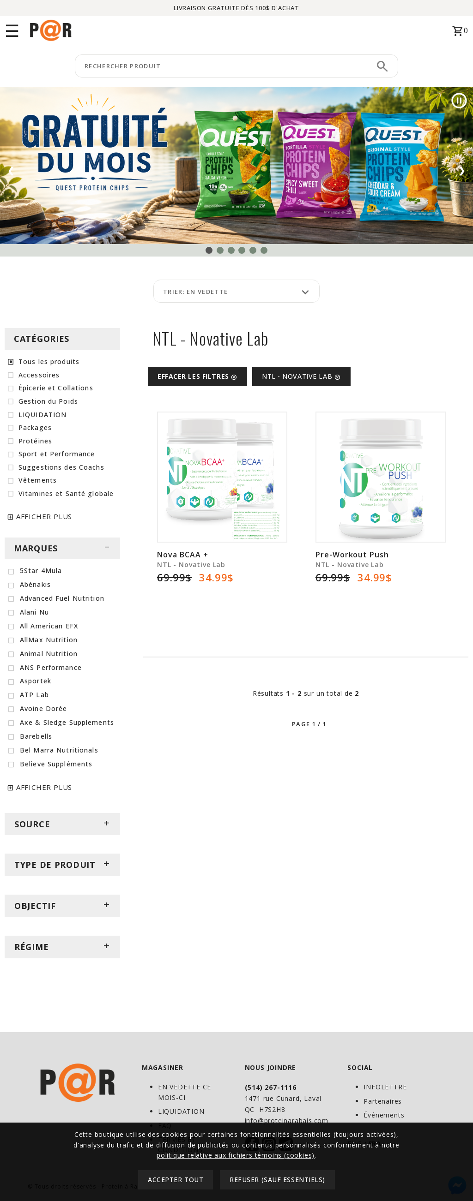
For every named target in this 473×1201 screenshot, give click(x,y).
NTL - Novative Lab (301, 376)
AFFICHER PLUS (44, 516)
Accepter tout (175, 1179)
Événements (384, 1115)
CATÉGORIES (41, 338)
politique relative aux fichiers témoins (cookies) (236, 1155)
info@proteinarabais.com (286, 1120)
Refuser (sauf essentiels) (277, 1179)
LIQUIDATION (181, 1111)
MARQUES (62, 548)
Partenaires (383, 1101)
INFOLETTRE (385, 1086)
